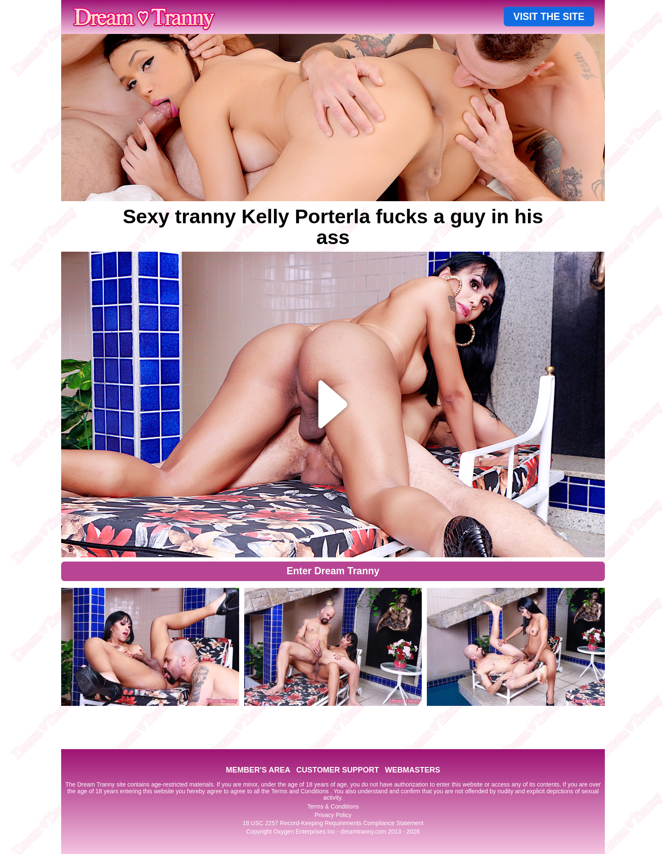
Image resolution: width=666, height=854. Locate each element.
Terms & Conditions (332, 806)
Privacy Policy (332, 815)
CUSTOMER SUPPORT (337, 770)
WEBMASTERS (412, 770)
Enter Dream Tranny (333, 570)
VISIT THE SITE (549, 16)
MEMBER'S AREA (258, 770)
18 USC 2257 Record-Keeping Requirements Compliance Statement (333, 823)
